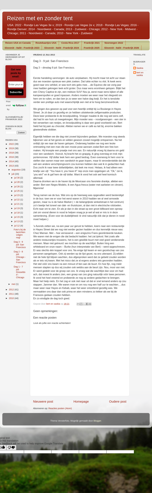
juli (13, 174)
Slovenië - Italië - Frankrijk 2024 (61, 47)
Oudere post (117, 401)
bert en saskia (139, 73)
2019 (11, 148)
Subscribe (16, 92)
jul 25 (17, 191)
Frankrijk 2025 (91, 47)
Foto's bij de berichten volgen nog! (20, 233)
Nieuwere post (43, 401)
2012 (11, 289)
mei (14, 284)
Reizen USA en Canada (18, 42)
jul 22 (17, 199)
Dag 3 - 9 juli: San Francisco (20, 245)
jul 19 (17, 208)
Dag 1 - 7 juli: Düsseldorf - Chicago (19, 272)
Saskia (139, 68)
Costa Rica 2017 (70, 42)
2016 (11, 157)
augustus (16, 169)
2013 (11, 165)
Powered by (16, 105)
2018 (11, 152)
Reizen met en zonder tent (40, 18)
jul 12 (17, 225)
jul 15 (17, 217)
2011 (11, 294)
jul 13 (17, 221)
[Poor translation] (11, 447)
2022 (11, 144)
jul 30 (17, 177)
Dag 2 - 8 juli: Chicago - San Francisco (20, 257)
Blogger (97, 421)
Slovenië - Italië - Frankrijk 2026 (121, 47)
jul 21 (17, 204)
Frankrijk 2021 (92, 42)
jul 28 (17, 182)
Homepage (81, 401)
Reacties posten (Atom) (60, 408)
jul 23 (17, 195)
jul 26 (17, 186)
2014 (11, 161)
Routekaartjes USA (45, 42)
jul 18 (17, 212)
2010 (11, 298)
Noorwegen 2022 (113, 42)
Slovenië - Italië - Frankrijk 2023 (22, 47)
